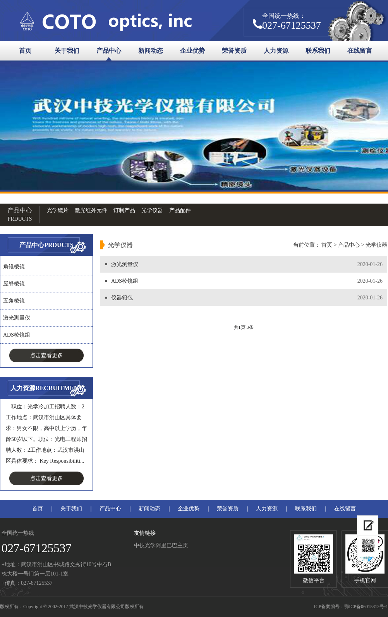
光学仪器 (152, 210)
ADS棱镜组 (16, 335)
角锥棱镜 (14, 267)
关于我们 (67, 50)
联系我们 (318, 50)
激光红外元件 (91, 210)
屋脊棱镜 (14, 284)
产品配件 (180, 210)
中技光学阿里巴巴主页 (161, 545)
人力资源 (276, 50)
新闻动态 (150, 50)
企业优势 (192, 50)
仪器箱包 (122, 298)
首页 (25, 50)
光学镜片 (58, 210)
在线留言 (359, 50)
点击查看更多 (46, 355)
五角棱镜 (14, 301)
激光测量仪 (16, 318)
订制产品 (124, 210)
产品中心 (108, 50)
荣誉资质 (234, 50)
